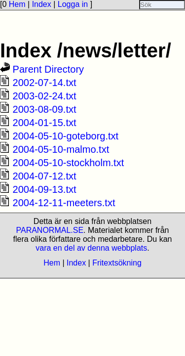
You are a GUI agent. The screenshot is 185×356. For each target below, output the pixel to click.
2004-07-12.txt (44, 176)
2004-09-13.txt (44, 189)
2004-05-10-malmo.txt (61, 149)
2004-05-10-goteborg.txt (66, 136)
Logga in (73, 4)
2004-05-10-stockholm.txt (68, 162)
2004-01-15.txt (44, 122)
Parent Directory (48, 69)
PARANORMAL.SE (49, 230)
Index (41, 4)
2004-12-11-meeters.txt (64, 202)
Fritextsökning (117, 263)
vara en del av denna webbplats (91, 248)
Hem (17, 4)
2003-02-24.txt (44, 95)
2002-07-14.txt (44, 82)
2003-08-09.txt (44, 109)
